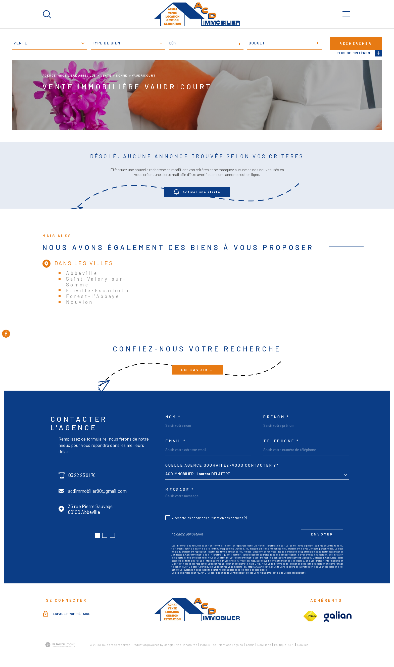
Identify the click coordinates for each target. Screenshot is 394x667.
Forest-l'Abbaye (93, 296)
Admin (250, 644)
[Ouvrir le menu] (347, 14)
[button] (97, 535)
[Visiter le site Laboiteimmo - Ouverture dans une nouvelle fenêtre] (60, 644)
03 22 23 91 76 (81, 475)
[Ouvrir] (47, 14)
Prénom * (276, 417)
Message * (179, 490)
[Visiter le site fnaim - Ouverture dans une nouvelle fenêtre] (310, 616)
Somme (121, 75)
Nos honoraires (186, 644)
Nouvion (79, 302)
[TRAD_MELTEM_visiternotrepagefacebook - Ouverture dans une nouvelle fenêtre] (6, 334)
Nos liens (264, 644)
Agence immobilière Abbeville (69, 75)
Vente (106, 75)
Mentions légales (231, 644)
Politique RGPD (284, 644)
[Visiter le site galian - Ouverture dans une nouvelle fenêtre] (338, 616)
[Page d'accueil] (197, 14)
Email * (175, 441)
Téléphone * (281, 441)
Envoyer (322, 534)
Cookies (303, 644)
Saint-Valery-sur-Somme (96, 281)
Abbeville (82, 273)
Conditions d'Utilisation (267, 572)
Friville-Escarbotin (98, 290)
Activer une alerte (197, 192)
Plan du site (208, 644)
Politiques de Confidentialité (231, 572)
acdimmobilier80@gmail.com (97, 491)
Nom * (173, 417)
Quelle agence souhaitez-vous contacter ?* (222, 465)
